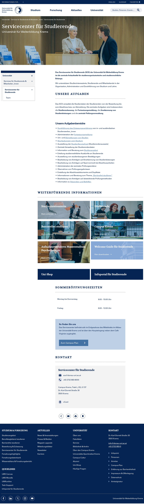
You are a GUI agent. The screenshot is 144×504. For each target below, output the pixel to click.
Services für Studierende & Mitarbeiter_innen (27, 19)
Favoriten (134, 2)
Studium (35, 10)
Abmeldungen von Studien (76, 137)
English (112, 2)
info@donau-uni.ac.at (117, 443)
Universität (97, 10)
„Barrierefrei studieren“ (102, 175)
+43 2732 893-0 (114, 446)
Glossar (121, 2)
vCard (63, 402)
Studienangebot (91, 150)
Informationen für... (13, 2)
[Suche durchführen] (138, 10)
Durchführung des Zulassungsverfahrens (74, 128)
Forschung (56, 10)
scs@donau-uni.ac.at (69, 375)
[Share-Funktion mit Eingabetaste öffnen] (61, 416)
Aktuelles (76, 10)
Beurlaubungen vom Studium (70, 141)
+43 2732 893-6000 (68, 380)
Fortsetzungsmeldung (83, 134)
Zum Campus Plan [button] (73, 343)
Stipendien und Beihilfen (80, 181)
